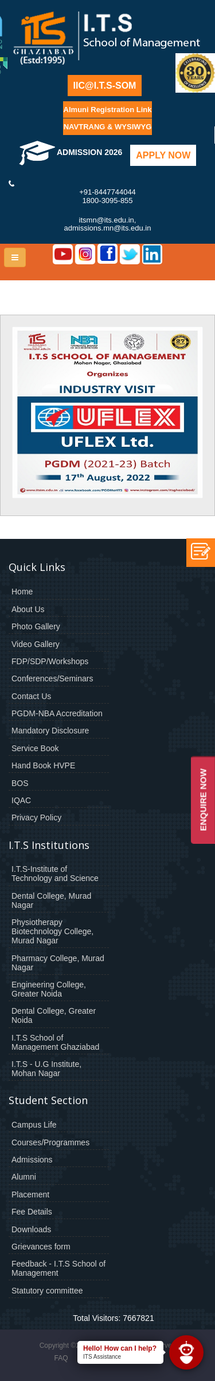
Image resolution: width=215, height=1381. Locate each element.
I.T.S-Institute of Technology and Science (55, 873)
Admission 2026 (71, 152)
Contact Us (31, 696)
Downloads (31, 1229)
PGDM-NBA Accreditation (57, 713)
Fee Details (31, 1211)
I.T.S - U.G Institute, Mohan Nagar (46, 1068)
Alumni (23, 1176)
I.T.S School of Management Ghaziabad (55, 1042)
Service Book (34, 748)
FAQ (61, 1358)
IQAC (21, 800)
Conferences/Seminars (52, 678)
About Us (28, 609)
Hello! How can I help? (120, 1348)
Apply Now (163, 155)
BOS (20, 783)
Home (22, 591)
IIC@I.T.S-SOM (104, 85)
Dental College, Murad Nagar (51, 900)
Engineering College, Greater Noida (48, 989)
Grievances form (41, 1246)
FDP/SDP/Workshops (49, 661)
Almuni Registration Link (108, 109)
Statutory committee (47, 1290)
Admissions (32, 1159)
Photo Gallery (35, 626)
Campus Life (34, 1124)
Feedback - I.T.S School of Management (58, 1268)
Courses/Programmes (50, 1142)
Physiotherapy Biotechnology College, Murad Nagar (52, 931)
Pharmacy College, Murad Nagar (57, 963)
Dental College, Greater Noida (53, 1015)
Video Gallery (35, 644)
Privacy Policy (36, 817)
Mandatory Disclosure (50, 730)
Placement (30, 1194)
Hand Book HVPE (43, 765)
